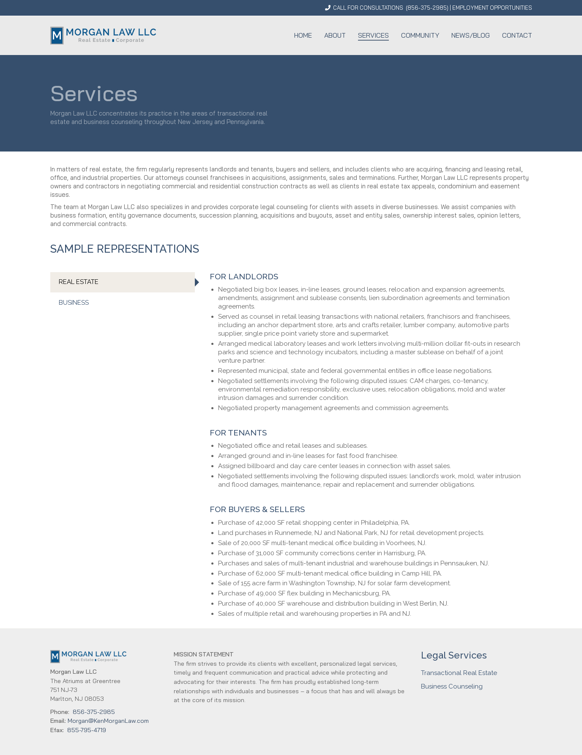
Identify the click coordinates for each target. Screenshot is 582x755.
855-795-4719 (86, 730)
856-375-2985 (427, 7)
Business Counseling (452, 686)
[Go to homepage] (103, 35)
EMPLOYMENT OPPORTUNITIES (492, 7)
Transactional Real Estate (459, 673)
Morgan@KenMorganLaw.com (108, 721)
